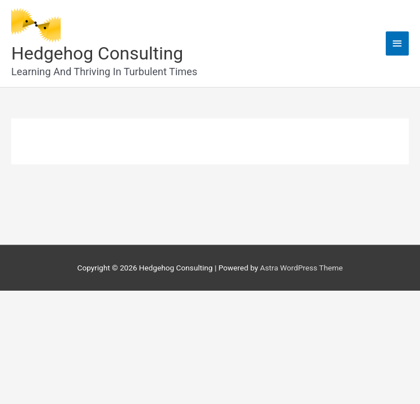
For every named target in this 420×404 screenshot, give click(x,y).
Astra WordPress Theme (301, 267)
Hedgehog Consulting (97, 53)
